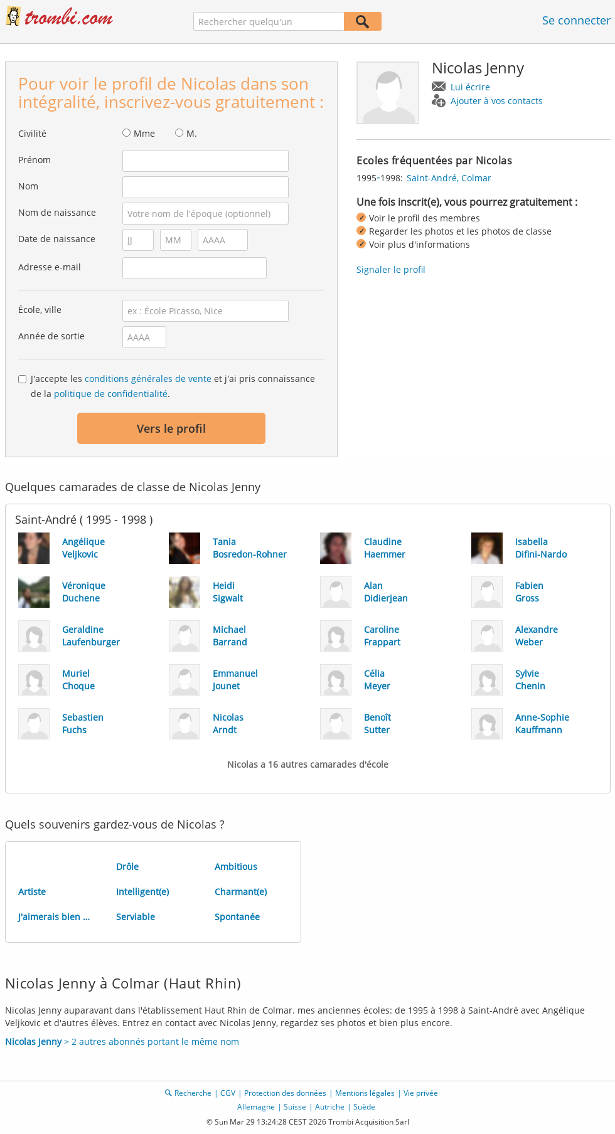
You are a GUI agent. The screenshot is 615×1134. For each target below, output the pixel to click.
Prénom (34, 160)
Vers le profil (171, 428)
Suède (364, 1106)
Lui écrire (470, 87)
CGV (227, 1093)
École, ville (40, 309)
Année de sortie (51, 336)
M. (191, 133)
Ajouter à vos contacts (497, 101)
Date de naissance (56, 239)
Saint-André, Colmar (449, 178)
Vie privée (421, 1093)
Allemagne (256, 1106)
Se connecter (576, 20)
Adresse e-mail (49, 267)
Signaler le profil (390, 269)
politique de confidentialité (111, 394)
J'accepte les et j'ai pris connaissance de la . (173, 386)
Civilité (32, 133)
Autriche (330, 1106)
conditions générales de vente (148, 378)
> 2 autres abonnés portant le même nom (122, 1041)
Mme (144, 133)
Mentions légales (365, 1093)
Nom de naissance (57, 212)
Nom (28, 186)
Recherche (192, 1093)
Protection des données (285, 1093)
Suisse (295, 1106)
